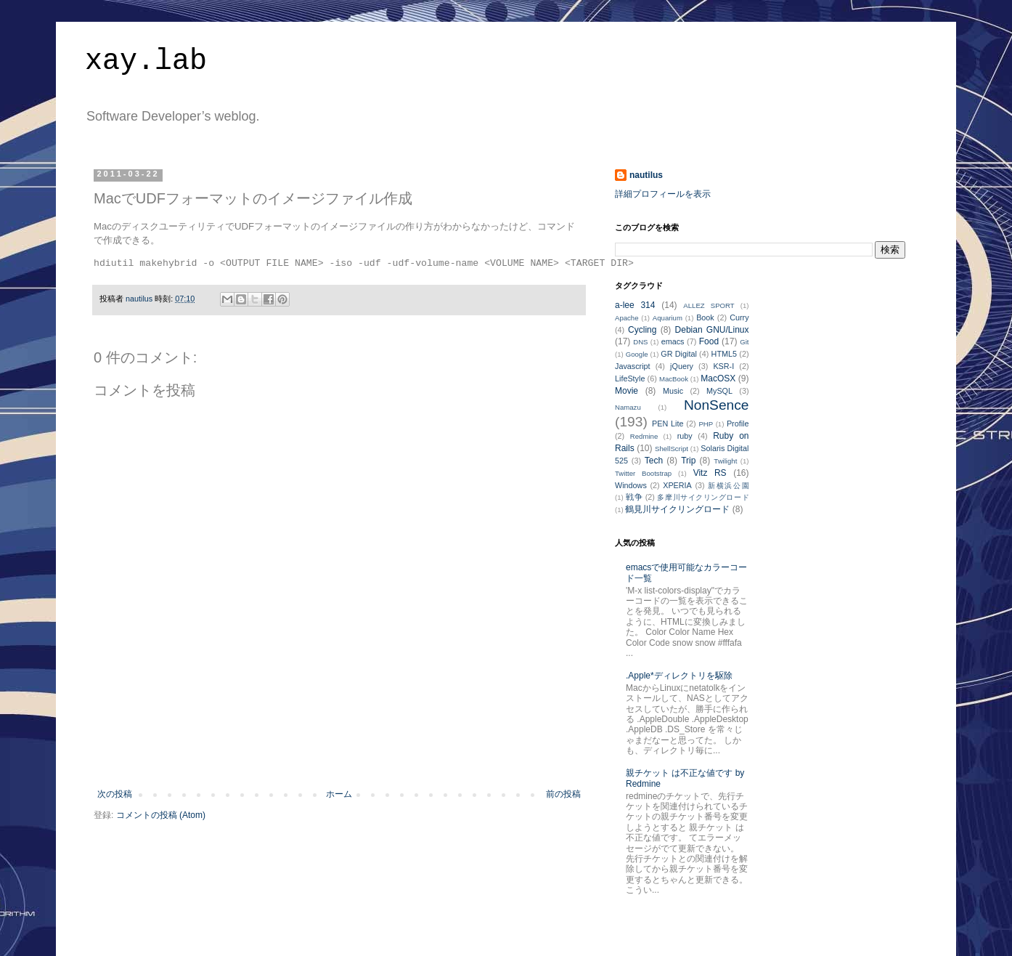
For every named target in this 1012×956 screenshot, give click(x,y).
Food (709, 341)
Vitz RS (710, 473)
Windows (631, 485)
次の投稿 (114, 794)
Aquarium (667, 318)
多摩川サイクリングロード (702, 497)
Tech (654, 460)
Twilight (725, 461)
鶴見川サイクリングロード (677, 509)
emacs (673, 341)
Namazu (628, 407)
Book (705, 317)
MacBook (673, 379)
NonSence (716, 405)
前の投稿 (563, 794)
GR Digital (679, 353)
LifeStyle (630, 378)
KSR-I (723, 366)
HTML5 (724, 353)
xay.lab (146, 61)
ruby (685, 436)
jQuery (681, 366)
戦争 (634, 497)
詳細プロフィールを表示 (663, 194)
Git (744, 342)
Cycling (642, 330)
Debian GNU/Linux (712, 330)
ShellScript (671, 449)
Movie (626, 391)
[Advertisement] (339, 749)
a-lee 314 (635, 305)
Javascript (632, 366)
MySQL (719, 390)
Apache (627, 318)
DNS (640, 342)
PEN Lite (667, 423)
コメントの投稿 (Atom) (160, 815)
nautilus (646, 175)
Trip (688, 460)
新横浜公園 (728, 486)
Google (637, 354)
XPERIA (677, 485)
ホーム (339, 794)
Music (673, 390)
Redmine (644, 436)
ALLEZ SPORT (708, 305)
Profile (738, 423)
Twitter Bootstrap (643, 473)
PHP (705, 424)
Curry (739, 317)
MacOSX (718, 378)
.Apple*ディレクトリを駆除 (679, 676)
